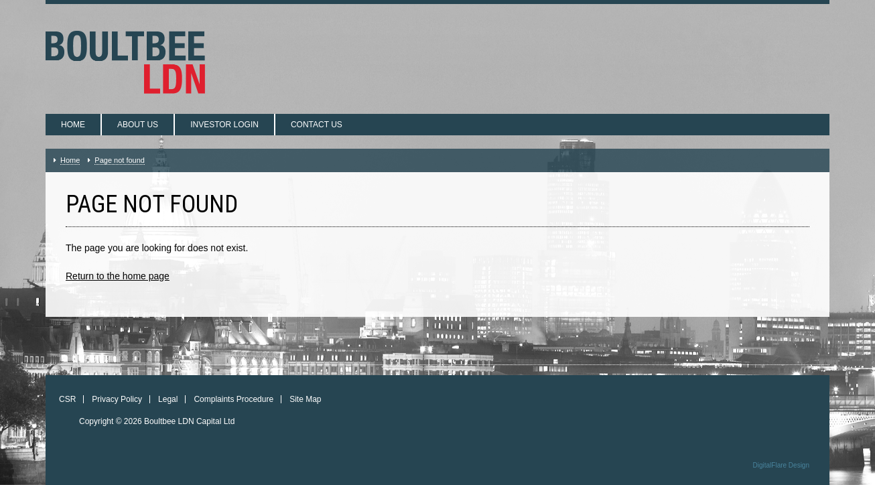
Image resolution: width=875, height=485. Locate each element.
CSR (67, 399)
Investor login (224, 124)
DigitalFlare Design (781, 465)
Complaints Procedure (233, 399)
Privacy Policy (117, 399)
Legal (168, 399)
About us (137, 124)
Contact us (316, 124)
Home (73, 124)
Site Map (305, 399)
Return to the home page (118, 276)
